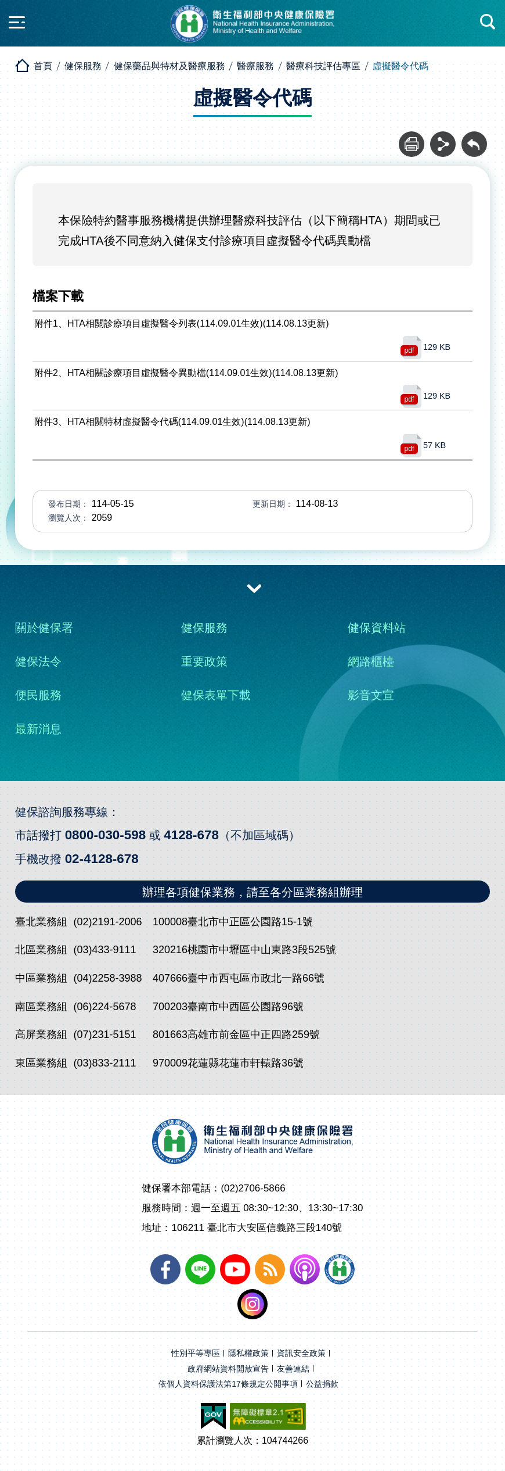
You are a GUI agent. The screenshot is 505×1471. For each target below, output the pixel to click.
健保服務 (83, 66)
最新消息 (38, 728)
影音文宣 (371, 695)
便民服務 (38, 695)
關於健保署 (44, 627)
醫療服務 (255, 66)
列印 (411, 137)
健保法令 (38, 661)
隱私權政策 (248, 1353)
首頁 (43, 66)
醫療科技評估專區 (323, 66)
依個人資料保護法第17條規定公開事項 (228, 1384)
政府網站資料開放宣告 (228, 1369)
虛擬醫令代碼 (400, 66)
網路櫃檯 (371, 661)
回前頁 (474, 137)
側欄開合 (17, 22)
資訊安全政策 (301, 1353)
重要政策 (204, 661)
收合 (254, 588)
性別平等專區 (195, 1353)
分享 (443, 137)
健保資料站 (377, 627)
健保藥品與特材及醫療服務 (169, 66)
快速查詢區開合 (488, 22)
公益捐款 (322, 1384)
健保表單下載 (216, 695)
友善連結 (293, 1369)
